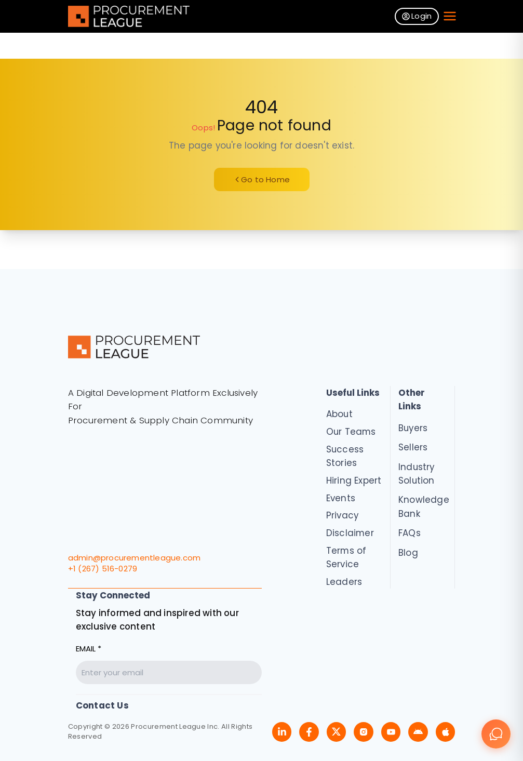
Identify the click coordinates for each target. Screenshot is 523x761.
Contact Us (102, 705)
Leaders (344, 582)
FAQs (409, 533)
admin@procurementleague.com (134, 557)
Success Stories (345, 456)
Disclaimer (350, 533)
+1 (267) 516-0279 (102, 568)
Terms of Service (346, 557)
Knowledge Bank (422, 506)
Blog (408, 552)
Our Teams (351, 431)
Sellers (412, 447)
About (339, 414)
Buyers (412, 428)
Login (417, 15)
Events (340, 498)
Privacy (342, 515)
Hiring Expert (354, 480)
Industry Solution (416, 474)
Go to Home (261, 179)
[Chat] (496, 734)
